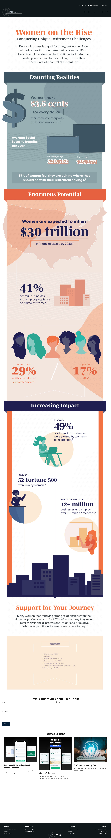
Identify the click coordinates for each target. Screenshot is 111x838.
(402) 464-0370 (103, 834)
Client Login (104, 1)
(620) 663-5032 (31, 834)
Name (4, 698)
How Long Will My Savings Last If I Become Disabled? (17, 762)
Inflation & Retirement (48, 769)
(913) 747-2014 (9, 836)
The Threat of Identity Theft (85, 761)
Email (58, 698)
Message (5, 707)
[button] (87, 8)
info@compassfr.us (93, 1)
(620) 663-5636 (73, 837)
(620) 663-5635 (30, 836)
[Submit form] (6, 719)
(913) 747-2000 (82, 1)
